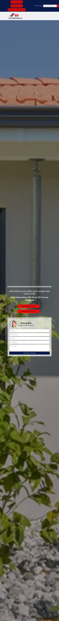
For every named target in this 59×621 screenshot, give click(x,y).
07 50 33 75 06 (16, 6)
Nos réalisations (29, 306)
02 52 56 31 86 (16, 2)
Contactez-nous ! (28, 311)
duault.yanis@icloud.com (16, 10)
